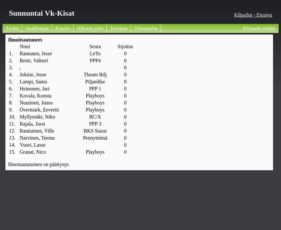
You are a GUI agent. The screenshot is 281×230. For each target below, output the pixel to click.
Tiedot (12, 28)
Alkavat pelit (90, 28)
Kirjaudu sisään (259, 28)
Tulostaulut (145, 28)
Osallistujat (37, 28)
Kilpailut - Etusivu (253, 15)
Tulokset (118, 28)
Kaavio (62, 28)
